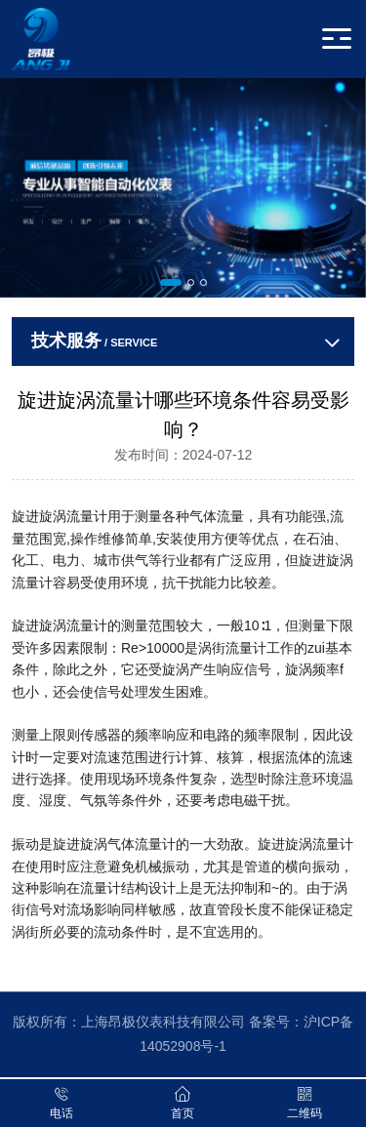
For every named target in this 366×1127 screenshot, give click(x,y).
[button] (171, 282)
